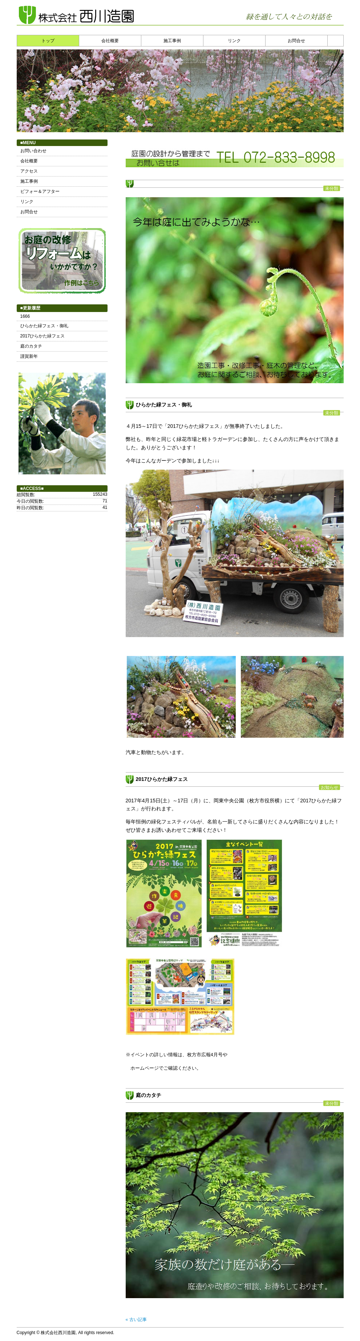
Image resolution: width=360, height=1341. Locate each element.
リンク (234, 40)
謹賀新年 (29, 356)
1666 (25, 316)
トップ (47, 40)
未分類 (331, 188)
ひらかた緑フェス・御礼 (164, 405)
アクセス (29, 171)
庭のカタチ (148, 1095)
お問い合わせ (33, 150)
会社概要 (110, 40)
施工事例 (172, 40)
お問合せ (296, 40)
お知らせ (329, 787)
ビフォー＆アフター (40, 191)
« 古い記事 (136, 1319)
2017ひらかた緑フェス (162, 779)
